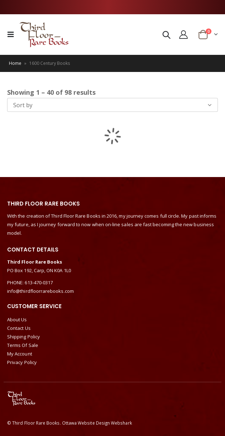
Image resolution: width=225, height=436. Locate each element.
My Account (19, 354)
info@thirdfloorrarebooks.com (40, 291)
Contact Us (19, 328)
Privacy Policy (22, 362)
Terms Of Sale (22, 345)
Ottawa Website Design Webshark (97, 423)
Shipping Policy (23, 336)
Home (15, 63)
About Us (17, 319)
